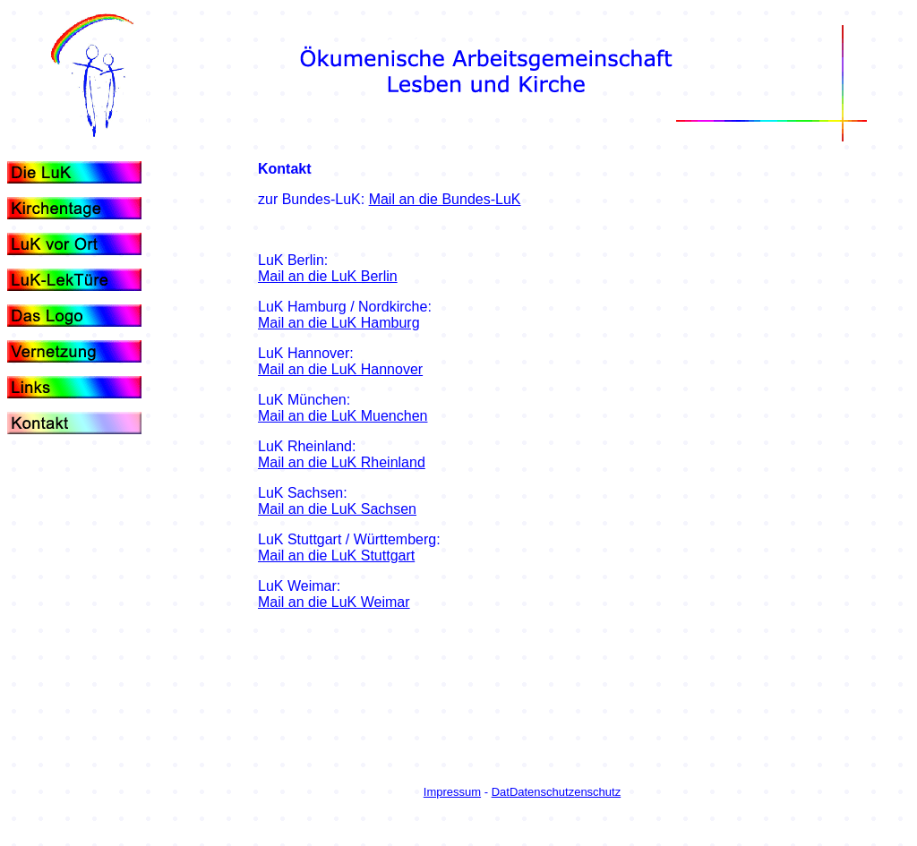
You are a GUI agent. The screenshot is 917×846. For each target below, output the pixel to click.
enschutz (597, 792)
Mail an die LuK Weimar (334, 602)
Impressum (452, 792)
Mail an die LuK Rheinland (341, 462)
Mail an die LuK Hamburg (339, 322)
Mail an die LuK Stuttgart (336, 555)
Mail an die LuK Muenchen (342, 415)
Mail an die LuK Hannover (340, 369)
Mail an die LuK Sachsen (337, 509)
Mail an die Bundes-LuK (445, 199)
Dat (501, 792)
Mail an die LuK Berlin (328, 276)
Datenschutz (542, 792)
